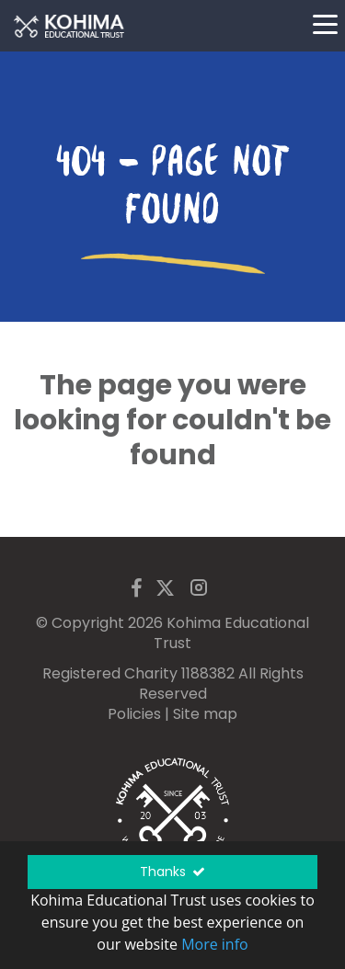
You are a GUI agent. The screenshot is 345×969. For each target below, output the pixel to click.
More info (214, 944)
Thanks (172, 871)
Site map (205, 713)
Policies (134, 713)
